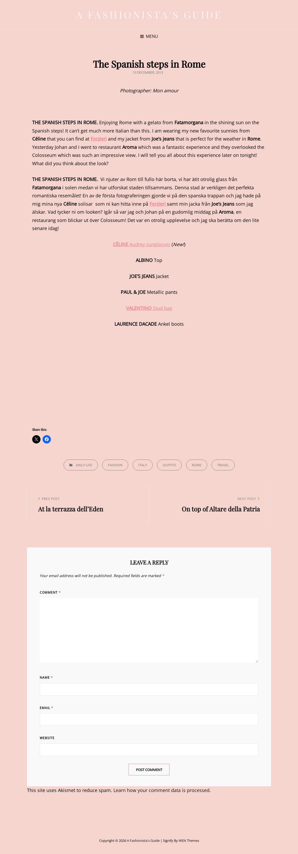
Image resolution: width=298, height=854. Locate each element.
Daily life (84, 465)
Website (47, 738)
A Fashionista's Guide (149, 14)
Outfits (169, 465)
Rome (196, 465)
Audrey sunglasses (141, 244)
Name (46, 677)
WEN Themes (189, 840)
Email (46, 708)
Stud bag (149, 308)
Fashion (115, 465)
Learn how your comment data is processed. (162, 790)
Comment (50, 592)
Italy (142, 465)
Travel (223, 465)
